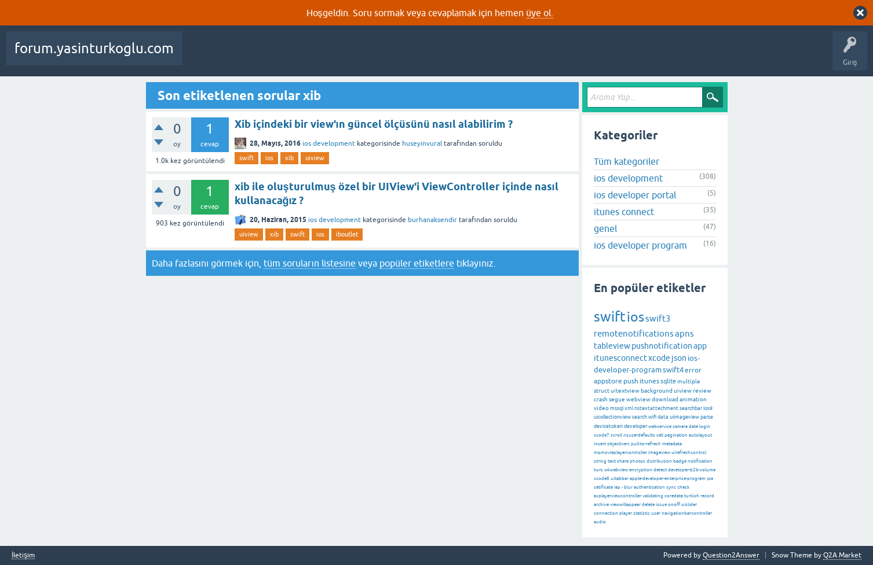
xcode (659, 358)
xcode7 (601, 435)
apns (684, 333)
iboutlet (347, 234)
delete (648, 504)
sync (671, 487)
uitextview (625, 390)
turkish (691, 495)
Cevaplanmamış (308, 56)
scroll (616, 435)
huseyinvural (422, 143)
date (693, 426)
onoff (674, 504)
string (600, 461)
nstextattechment (656, 408)
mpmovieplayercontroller (620, 452)
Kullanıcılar (452, 56)
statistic (641, 513)
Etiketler (360, 56)
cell (659, 435)
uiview (314, 157)
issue (661, 504)
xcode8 (601, 478)
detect (660, 469)
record (707, 495)
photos (637, 461)
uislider (689, 504)
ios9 (708, 408)
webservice (659, 426)
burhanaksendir (432, 220)
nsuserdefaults (639, 435)
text (612, 461)
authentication (649, 487)
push (630, 381)
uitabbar (620, 478)
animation (693, 399)
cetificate (603, 487)
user (655, 513)
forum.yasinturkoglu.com (94, 48)
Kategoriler (404, 56)
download (665, 399)
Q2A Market (842, 555)
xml (628, 408)
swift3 (657, 318)
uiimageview (684, 417)
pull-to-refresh (646, 443)
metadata (672, 443)
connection (606, 513)
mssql (616, 408)
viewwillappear (625, 504)
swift (246, 157)
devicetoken (608, 426)
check (683, 487)
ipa (710, 478)
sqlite (668, 381)
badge (679, 461)
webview (638, 399)
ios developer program (640, 245)
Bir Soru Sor (500, 56)
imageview (659, 452)
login (704, 426)
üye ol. (539, 13)
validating (652, 495)
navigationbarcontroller (687, 513)
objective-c (618, 443)
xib (289, 157)
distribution (659, 461)
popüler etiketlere (416, 263)
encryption (640, 469)
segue (617, 399)
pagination (676, 435)
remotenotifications (634, 333)
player (625, 513)
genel (605, 228)
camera (680, 426)
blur (628, 487)
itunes (649, 381)
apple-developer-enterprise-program (668, 478)
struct (601, 390)
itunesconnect (620, 358)
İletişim (23, 555)
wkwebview (616, 469)
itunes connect (624, 211)
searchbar (691, 408)
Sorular (202, 56)
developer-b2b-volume (691, 469)
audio (600, 522)
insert (600, 443)
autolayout (700, 435)
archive (601, 504)
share (623, 461)
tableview (612, 345)
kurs (598, 469)
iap (617, 487)
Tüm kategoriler (626, 161)
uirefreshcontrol (688, 452)
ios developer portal (635, 195)
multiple (688, 381)
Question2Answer (731, 555)
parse (706, 417)
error (693, 370)
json (678, 358)
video (601, 408)
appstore (608, 381)
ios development (328, 143)
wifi (652, 417)
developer (635, 426)
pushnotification (661, 345)
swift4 (673, 369)
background (657, 390)
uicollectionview (612, 417)
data (663, 417)
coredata (673, 495)
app (700, 345)
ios (269, 157)
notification (700, 461)
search (639, 417)
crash (601, 399)
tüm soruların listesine (309, 263)
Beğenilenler (248, 56)
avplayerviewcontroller (617, 495)
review (702, 390)
